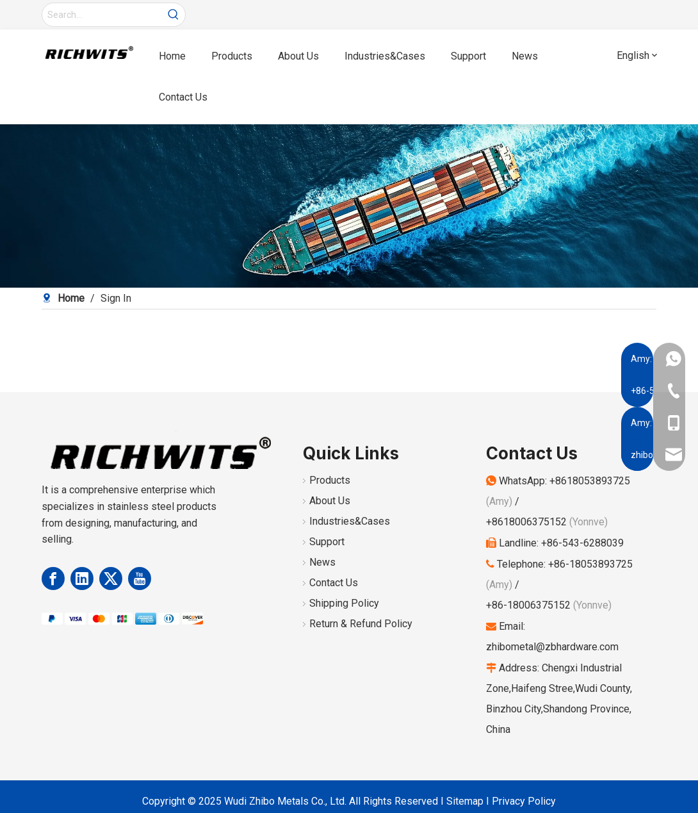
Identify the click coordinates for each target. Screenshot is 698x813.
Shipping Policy (344, 603)
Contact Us (333, 583)
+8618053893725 (589, 481)
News (322, 562)
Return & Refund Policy (360, 624)
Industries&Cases (349, 521)
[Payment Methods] (122, 618)
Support (327, 542)
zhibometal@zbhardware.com (552, 647)
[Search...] (102, 14)
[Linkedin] (81, 578)
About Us (329, 501)
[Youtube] (139, 578)
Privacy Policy (524, 801)
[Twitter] (110, 578)
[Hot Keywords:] (173, 14)
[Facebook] (53, 578)
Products (329, 480)
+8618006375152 (526, 522)
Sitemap (464, 801)
